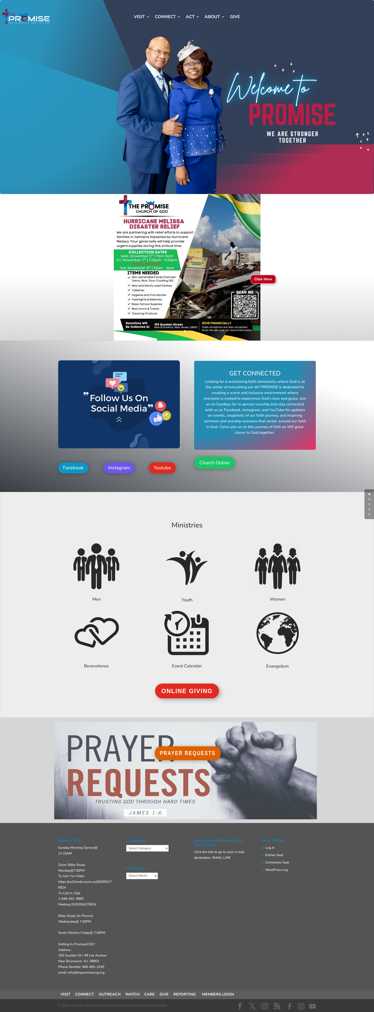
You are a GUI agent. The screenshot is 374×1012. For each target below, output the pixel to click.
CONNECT (165, 17)
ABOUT (212, 17)
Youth (187, 600)
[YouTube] (312, 1006)
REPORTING (184, 994)
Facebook (73, 468)
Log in (270, 847)
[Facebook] (289, 1006)
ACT (190, 17)
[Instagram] (301, 1006)
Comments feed (277, 862)
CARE (149, 994)
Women (277, 599)
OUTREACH (109, 994)
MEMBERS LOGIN (218, 994)
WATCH (132, 994)
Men (96, 599)
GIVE (235, 17)
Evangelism (277, 666)
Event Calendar (187, 666)
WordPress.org (276, 870)
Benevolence (96, 666)
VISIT (139, 17)
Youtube (162, 468)
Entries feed (274, 855)
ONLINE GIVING (187, 691)
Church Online (214, 463)
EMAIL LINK (221, 857)
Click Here (263, 279)
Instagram (119, 468)
